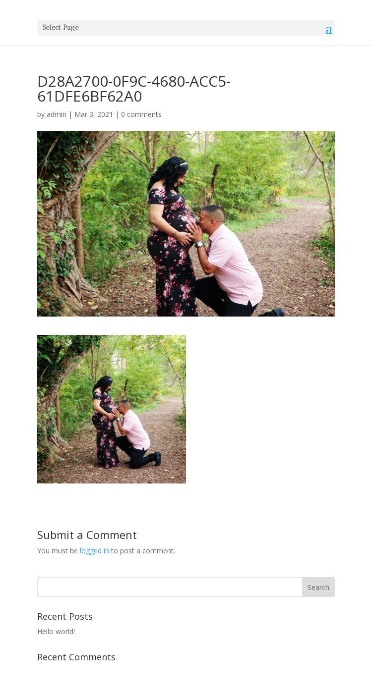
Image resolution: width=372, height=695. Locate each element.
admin (56, 114)
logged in (94, 550)
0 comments (141, 114)
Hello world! (56, 631)
